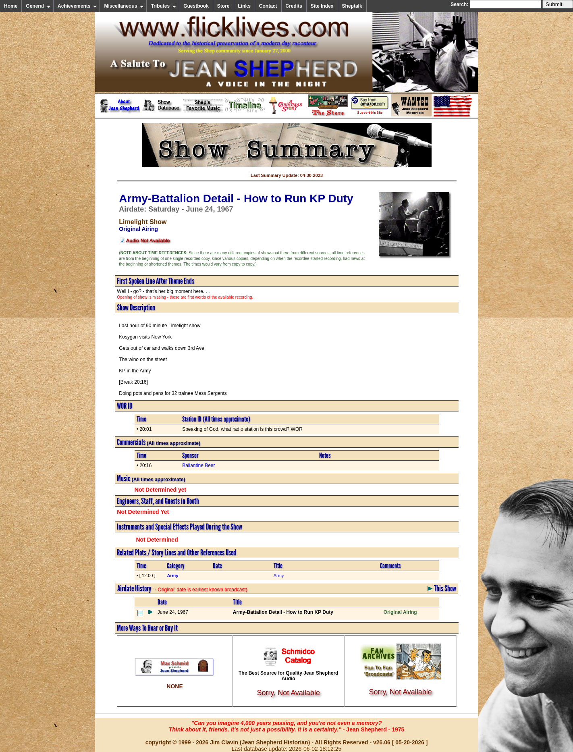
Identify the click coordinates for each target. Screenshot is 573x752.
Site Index (322, 6)
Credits (294, 6)
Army (279, 575)
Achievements (77, 6)
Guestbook (196, 6)
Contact (268, 6)
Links (244, 6)
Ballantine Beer (198, 465)
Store (223, 6)
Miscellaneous (124, 6)
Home (10, 6)
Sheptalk (352, 6)
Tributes (163, 6)
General (38, 6)
